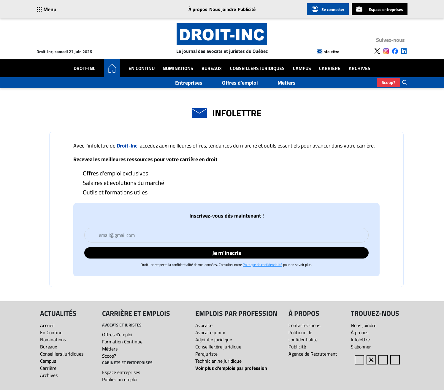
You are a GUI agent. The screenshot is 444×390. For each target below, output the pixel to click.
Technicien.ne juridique (218, 360)
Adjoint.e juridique (213, 339)
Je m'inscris (226, 252)
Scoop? (388, 82)
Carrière (329, 68)
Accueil (47, 325)
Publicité (247, 9)
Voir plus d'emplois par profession (231, 368)
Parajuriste (206, 353)
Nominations (178, 68)
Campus (302, 68)
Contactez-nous (304, 325)
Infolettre (328, 51)
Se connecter (327, 9)
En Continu (142, 68)
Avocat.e (204, 325)
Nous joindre (222, 9)
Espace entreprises (379, 9)
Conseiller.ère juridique (218, 346)
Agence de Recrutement (312, 353)
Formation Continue (122, 341)
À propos (197, 9)
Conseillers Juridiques (257, 68)
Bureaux (212, 68)
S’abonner (361, 346)
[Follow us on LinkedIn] (403, 50)
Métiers (287, 83)
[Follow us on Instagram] (386, 50)
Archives (359, 68)
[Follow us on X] (377, 50)
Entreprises (188, 83)
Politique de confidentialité (262, 264)
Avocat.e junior (210, 332)
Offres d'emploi (240, 83)
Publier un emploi (119, 379)
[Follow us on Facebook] (395, 50)
